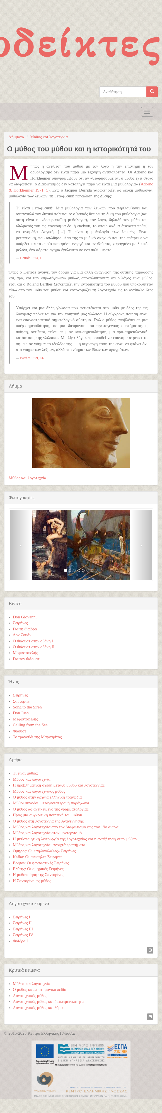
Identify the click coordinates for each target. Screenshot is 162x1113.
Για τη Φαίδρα (25, 629)
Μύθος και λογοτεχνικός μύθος (39, 791)
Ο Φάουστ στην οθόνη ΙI (33, 647)
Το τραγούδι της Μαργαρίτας (37, 737)
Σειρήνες (20, 623)
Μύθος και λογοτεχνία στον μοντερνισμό (47, 833)
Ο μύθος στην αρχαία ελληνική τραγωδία (47, 797)
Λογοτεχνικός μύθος (30, 995)
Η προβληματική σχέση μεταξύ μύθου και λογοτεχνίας (59, 785)
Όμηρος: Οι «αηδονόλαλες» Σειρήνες (44, 851)
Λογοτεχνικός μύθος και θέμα (38, 1007)
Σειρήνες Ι (21, 917)
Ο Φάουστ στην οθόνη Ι (33, 641)
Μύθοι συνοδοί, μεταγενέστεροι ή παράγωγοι (51, 803)
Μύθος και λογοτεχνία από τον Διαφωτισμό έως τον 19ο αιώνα (66, 827)
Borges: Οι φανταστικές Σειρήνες (41, 863)
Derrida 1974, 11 (31, 258)
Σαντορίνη (21, 701)
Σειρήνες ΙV (23, 935)
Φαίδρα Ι (20, 941)
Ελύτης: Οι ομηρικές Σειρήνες (38, 869)
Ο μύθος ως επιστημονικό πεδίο (39, 989)
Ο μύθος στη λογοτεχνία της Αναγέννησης (48, 821)
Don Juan (21, 713)
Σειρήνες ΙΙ (22, 923)
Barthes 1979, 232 (32, 358)
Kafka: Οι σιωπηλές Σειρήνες (37, 857)
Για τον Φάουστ (26, 659)
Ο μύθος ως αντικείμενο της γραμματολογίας (50, 809)
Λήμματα (16, 137)
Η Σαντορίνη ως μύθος (32, 881)
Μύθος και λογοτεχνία (49, 137)
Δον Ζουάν (22, 635)
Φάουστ (19, 731)
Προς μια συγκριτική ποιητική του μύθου (47, 815)
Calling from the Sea (30, 725)
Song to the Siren (27, 707)
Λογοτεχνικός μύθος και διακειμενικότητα (48, 1001)
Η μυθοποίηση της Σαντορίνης (38, 874)
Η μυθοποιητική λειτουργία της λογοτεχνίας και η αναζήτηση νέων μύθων (75, 839)
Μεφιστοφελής (25, 652)
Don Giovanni (25, 617)
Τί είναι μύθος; (25, 773)
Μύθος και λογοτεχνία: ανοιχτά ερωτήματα (49, 845)
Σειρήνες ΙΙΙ (23, 929)
